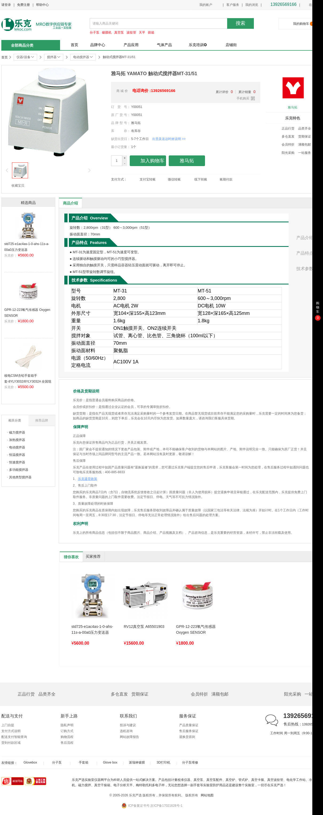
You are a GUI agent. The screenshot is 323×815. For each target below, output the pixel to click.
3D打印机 (163, 762)
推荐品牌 (41, 420)
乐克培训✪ (198, 45)
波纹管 (131, 32)
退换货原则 (187, 737)
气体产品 (164, 45)
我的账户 (205, 5)
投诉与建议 (128, 725)
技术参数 (304, 268)
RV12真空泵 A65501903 (144, 626)
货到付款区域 (11, 743)
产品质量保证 (188, 725)
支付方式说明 (11, 731)
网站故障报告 (129, 737)
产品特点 (304, 253)
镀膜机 (107, 32)
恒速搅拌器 (17, 462)
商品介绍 (70, 203)
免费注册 (23, 5)
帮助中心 (42, 5)
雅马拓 (292, 107)
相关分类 (14, 420)
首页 (74, 45)
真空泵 (119, 32)
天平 (142, 32)
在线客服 (312, 5)
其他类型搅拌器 (20, 477)
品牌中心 (97, 45)
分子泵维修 (190, 762)
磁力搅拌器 (17, 432)
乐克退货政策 (87, 479)
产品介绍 (304, 237)
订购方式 (67, 731)
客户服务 (232, 5)
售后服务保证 (188, 731)
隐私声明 (67, 725)
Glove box (110, 762)
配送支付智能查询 (14, 737)
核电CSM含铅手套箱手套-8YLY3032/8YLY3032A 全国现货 (27, 381)
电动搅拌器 (17, 447)
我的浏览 (251, 5)
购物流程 (67, 737)
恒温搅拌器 (17, 455)
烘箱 (151, 32)
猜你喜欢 (71, 557)
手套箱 (83, 762)
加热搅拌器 (17, 440)
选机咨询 (126, 731)
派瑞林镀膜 (137, 762)
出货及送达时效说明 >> (169, 139)
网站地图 (207, 795)
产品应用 (131, 45)
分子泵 (94, 32)
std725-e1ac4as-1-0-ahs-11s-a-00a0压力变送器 (92, 629)
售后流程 (67, 743)
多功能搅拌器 (18, 470)
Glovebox (30, 762)
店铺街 (231, 45)
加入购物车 (148, 161)
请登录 (6, 5)
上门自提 (7, 725)
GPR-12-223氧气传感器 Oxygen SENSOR (196, 629)
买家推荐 (93, 556)
